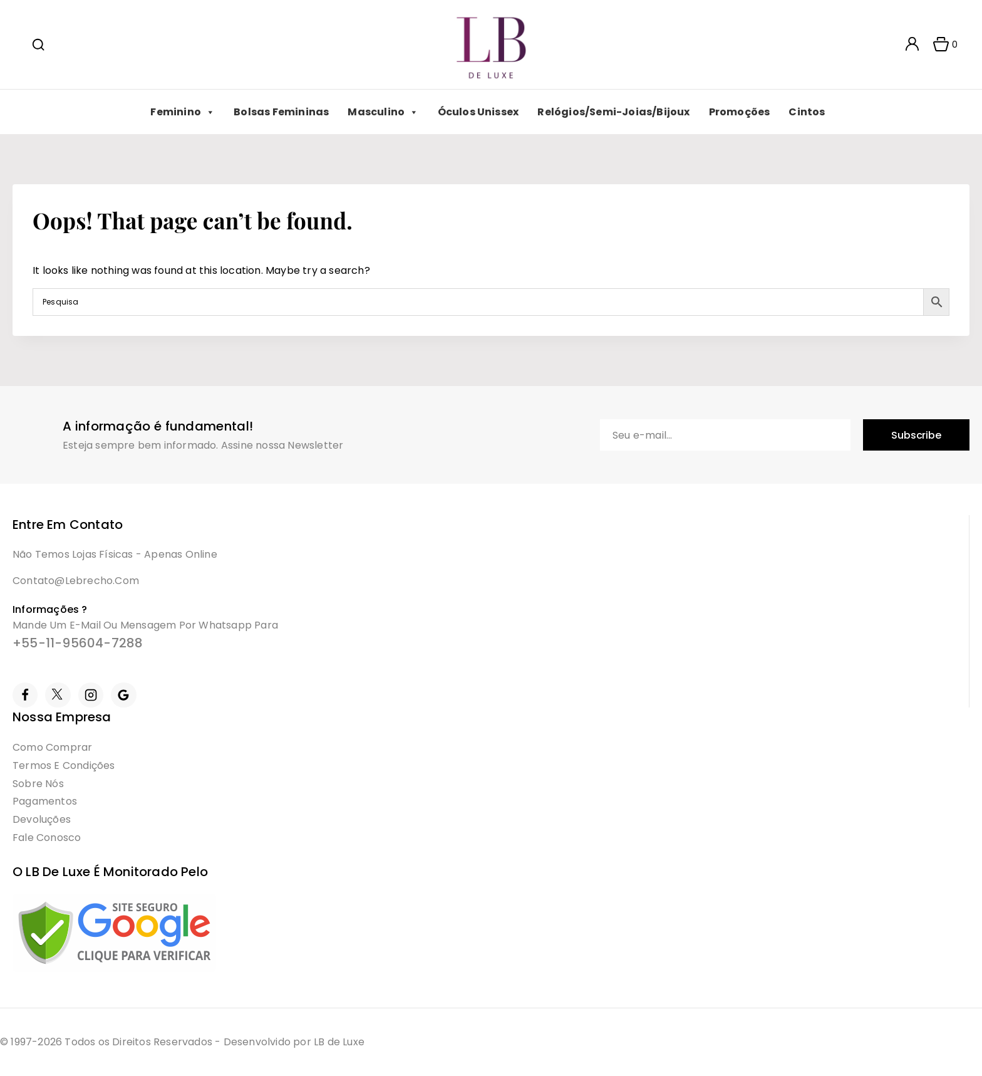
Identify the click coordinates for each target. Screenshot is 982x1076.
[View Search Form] (38, 44)
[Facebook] (25, 695)
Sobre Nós (38, 783)
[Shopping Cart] (941, 44)
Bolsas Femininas (281, 112)
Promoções (739, 112)
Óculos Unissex (478, 112)
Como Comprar (52, 747)
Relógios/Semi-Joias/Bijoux (613, 112)
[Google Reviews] (123, 695)
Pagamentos (45, 801)
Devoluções (42, 819)
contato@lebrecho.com (76, 580)
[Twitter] (57, 695)
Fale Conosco (47, 837)
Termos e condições (64, 765)
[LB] (491, 45)
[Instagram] (90, 695)
